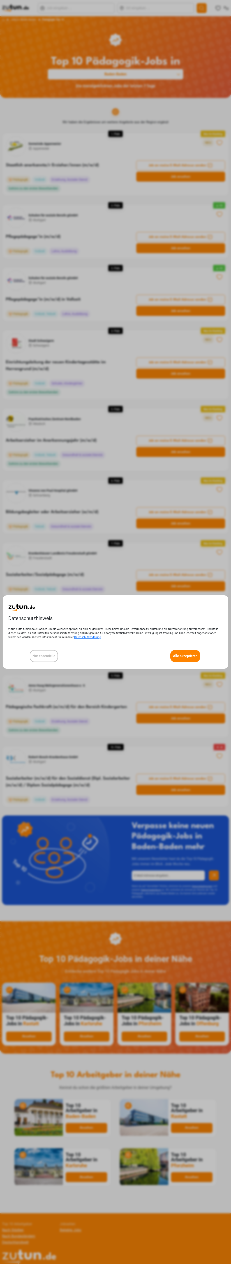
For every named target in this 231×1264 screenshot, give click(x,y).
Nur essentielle (43, 656)
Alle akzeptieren (185, 656)
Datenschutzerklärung (87, 637)
